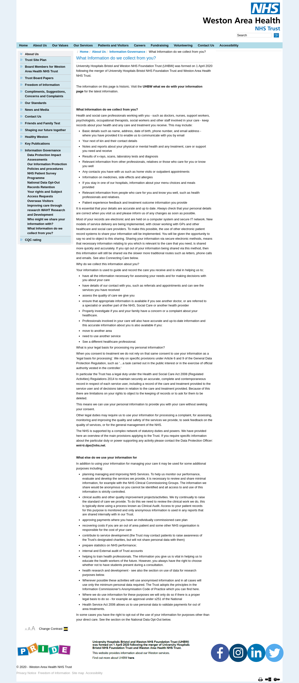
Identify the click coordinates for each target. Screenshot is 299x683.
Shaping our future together (45, 130)
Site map (78, 673)
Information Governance (43, 150)
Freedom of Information (42, 85)
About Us (40, 45)
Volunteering (183, 45)
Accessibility (228, 45)
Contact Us (206, 45)
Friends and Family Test (42, 123)
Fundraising (159, 45)
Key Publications (37, 143)
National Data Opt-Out (43, 182)
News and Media (37, 109)
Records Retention (41, 187)
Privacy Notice (26, 673)
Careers (140, 45)
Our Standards (35, 103)
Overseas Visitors (40, 201)
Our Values (60, 45)
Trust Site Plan (35, 60)
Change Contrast (50, 629)
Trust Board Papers (39, 78)
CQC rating (33, 240)
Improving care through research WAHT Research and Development (46, 210)
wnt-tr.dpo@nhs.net (90, 445)
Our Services (83, 45)
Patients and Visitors (113, 45)
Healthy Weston (36, 137)
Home (23, 45)
